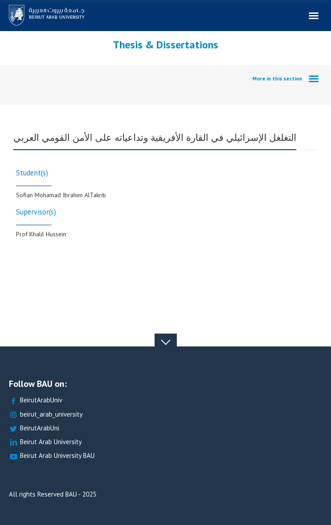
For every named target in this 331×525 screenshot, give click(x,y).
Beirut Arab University (45, 442)
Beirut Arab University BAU (52, 456)
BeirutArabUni (34, 428)
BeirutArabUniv (35, 400)
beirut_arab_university (46, 414)
